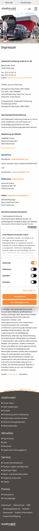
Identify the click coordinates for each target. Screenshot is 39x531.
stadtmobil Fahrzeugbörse (14, 450)
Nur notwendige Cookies (19, 302)
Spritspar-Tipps (10, 470)
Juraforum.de (12, 374)
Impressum (6, 505)
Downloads (8, 512)
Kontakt (25, 509)
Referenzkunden (10, 426)
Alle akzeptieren (19, 296)
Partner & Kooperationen (14, 422)
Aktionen (7, 446)
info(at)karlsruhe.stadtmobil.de (19, 78)
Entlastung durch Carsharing (15, 414)
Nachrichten (8, 438)
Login (29, 9)
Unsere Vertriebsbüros (13, 463)
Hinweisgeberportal (11, 509)
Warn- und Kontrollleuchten (15, 474)
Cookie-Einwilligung (11, 516)
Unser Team (8, 403)
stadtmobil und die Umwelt (15, 418)
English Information (23, 512)
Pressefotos (8, 494)
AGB (28, 505)
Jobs (5, 442)
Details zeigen (27, 290)
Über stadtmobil (10, 407)
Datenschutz (18, 505)
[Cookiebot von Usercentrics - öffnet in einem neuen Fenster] (28, 227)
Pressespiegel (9, 498)
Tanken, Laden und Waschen (15, 466)
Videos (6, 481)
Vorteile (6, 410)
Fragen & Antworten (12, 478)
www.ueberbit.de (8, 148)
